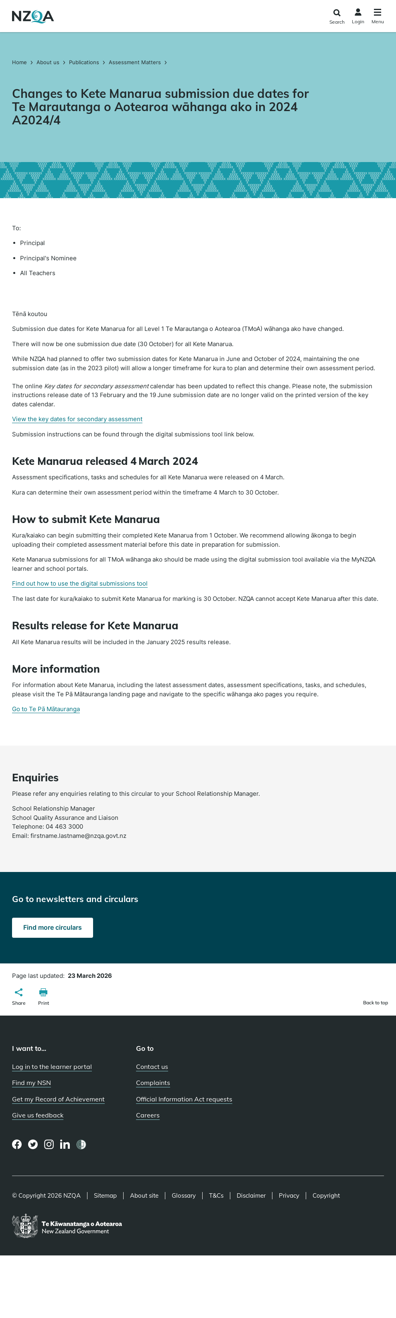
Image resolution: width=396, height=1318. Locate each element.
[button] (19, 998)
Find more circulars (52, 927)
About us (48, 62)
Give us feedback (37, 1115)
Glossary (184, 1195)
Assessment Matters (135, 62)
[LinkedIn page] (65, 1145)
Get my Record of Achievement (58, 1099)
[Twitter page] (33, 1144)
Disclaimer (251, 1195)
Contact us (152, 1067)
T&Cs (216, 1195)
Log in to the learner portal (52, 1067)
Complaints (153, 1083)
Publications (84, 62)
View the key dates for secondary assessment (77, 419)
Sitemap (105, 1195)
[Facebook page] (17, 1144)
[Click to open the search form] (337, 17)
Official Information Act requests (184, 1099)
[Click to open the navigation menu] (378, 17)
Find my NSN (31, 1083)
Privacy (289, 1195)
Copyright (326, 1195)
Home (20, 62)
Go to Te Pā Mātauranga (46, 709)
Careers (148, 1115)
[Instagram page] (49, 1144)
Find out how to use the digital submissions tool (80, 583)
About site (144, 1195)
